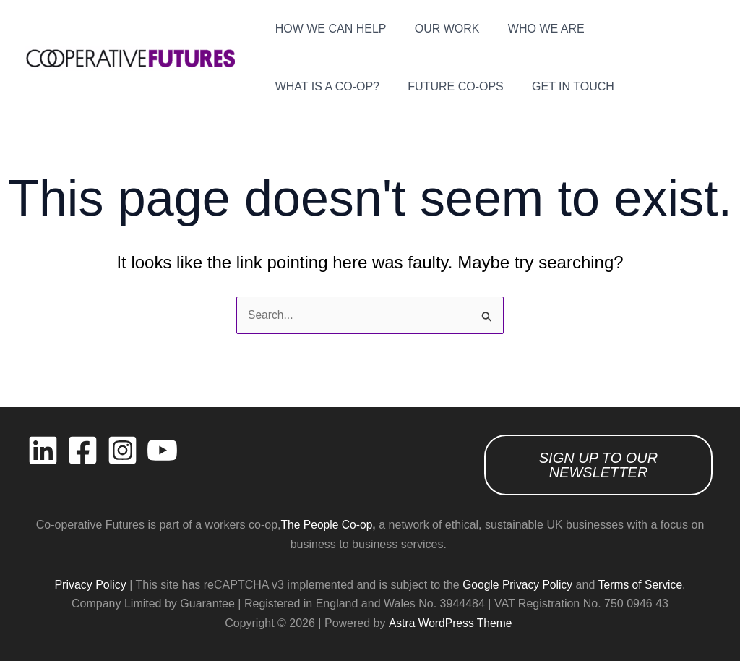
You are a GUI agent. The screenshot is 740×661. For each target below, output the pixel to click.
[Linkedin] (43, 450)
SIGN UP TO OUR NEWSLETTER (598, 465)
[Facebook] (82, 450)
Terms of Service (641, 585)
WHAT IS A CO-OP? (646, 28)
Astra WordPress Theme (450, 623)
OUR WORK (439, 28)
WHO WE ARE (533, 28)
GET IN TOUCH (432, 86)
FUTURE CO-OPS (320, 86)
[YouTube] (162, 450)
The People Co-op (327, 525)
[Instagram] (122, 450)
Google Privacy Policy (516, 585)
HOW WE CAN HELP (328, 28)
